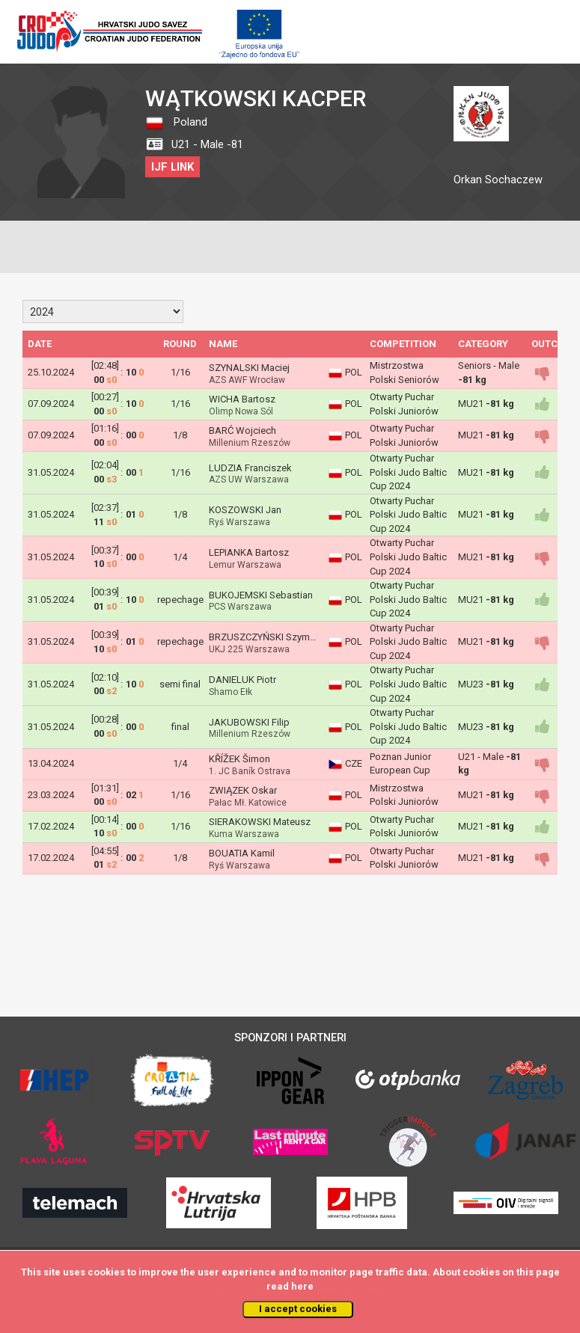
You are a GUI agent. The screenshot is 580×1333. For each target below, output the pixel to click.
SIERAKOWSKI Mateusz (260, 821)
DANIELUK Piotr (242, 679)
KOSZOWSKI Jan (245, 509)
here (302, 1286)
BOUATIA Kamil (242, 853)
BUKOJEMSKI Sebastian (261, 595)
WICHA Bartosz (242, 399)
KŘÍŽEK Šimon (239, 758)
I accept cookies (298, 1308)
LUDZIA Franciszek (250, 468)
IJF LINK (172, 167)
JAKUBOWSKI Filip (249, 722)
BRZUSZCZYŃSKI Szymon (265, 637)
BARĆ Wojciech (242, 430)
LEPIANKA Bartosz (249, 552)
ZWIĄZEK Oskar (243, 790)
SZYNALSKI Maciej (249, 367)
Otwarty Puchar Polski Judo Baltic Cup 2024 (408, 472)
